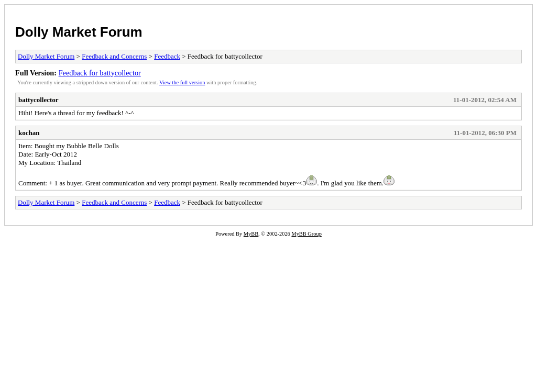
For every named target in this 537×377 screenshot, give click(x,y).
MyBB (251, 234)
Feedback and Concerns (114, 56)
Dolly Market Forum (79, 32)
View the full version (182, 82)
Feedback (167, 56)
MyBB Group (306, 234)
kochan (28, 133)
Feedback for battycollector (100, 73)
